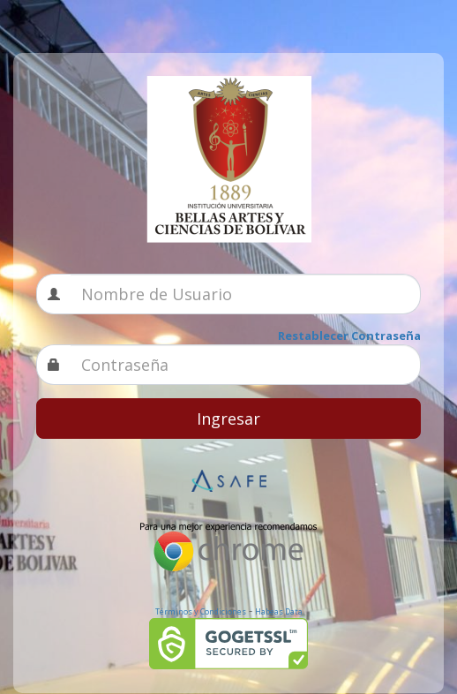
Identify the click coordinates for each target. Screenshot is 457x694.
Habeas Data (279, 611)
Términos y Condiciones (200, 611)
